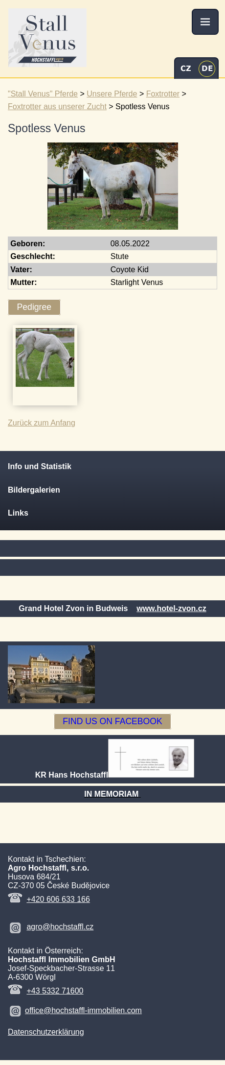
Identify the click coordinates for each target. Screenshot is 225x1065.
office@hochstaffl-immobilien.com (83, 1010)
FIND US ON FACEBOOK (112, 722)
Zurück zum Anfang (41, 423)
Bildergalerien (34, 490)
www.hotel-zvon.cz (171, 608)
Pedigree (34, 307)
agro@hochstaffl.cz (59, 927)
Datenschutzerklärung (46, 1032)
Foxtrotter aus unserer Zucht (57, 106)
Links (18, 513)
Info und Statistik (39, 466)
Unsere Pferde (112, 94)
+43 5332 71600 (54, 991)
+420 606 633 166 (58, 899)
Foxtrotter (163, 94)
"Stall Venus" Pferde (43, 94)
